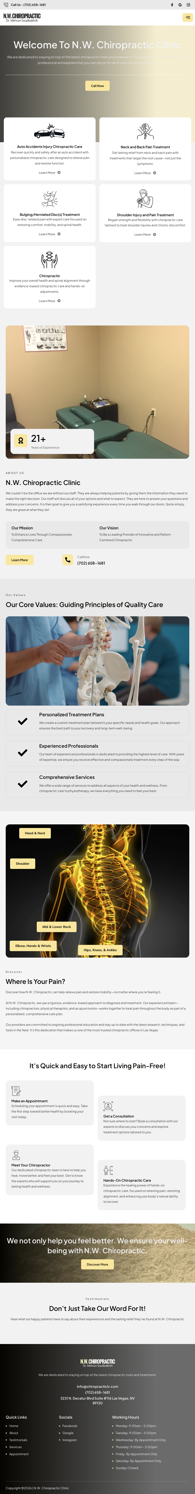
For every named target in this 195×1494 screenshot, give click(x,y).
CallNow (83, 557)
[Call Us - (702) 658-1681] (6, 4)
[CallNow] (67, 559)
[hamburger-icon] (187, 17)
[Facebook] (172, 5)
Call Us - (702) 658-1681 (28, 5)
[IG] (188, 5)
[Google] (180, 5)
